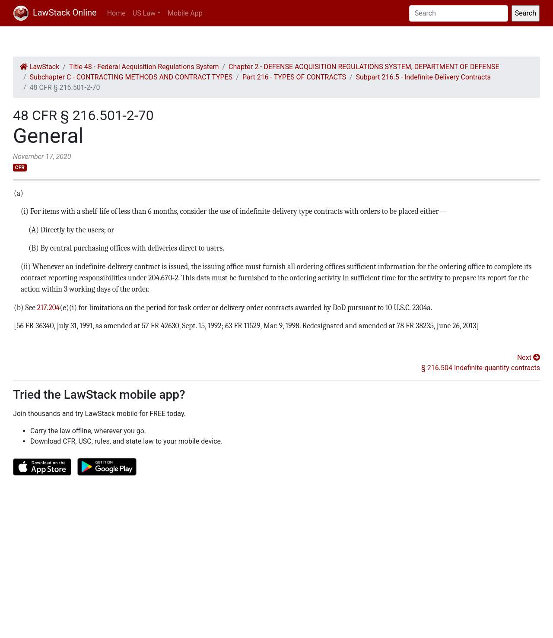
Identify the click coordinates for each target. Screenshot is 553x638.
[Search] (458, 13)
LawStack (39, 67)
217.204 (47, 307)
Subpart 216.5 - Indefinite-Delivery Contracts (423, 77)
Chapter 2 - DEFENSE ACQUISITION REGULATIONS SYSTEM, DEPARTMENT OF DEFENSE (364, 67)
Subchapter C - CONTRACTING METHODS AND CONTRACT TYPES (131, 77)
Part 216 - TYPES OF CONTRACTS (294, 77)
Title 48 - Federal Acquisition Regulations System (144, 67)
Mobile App (185, 13)
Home (116, 13)
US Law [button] (144, 13)
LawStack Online (55, 12)
